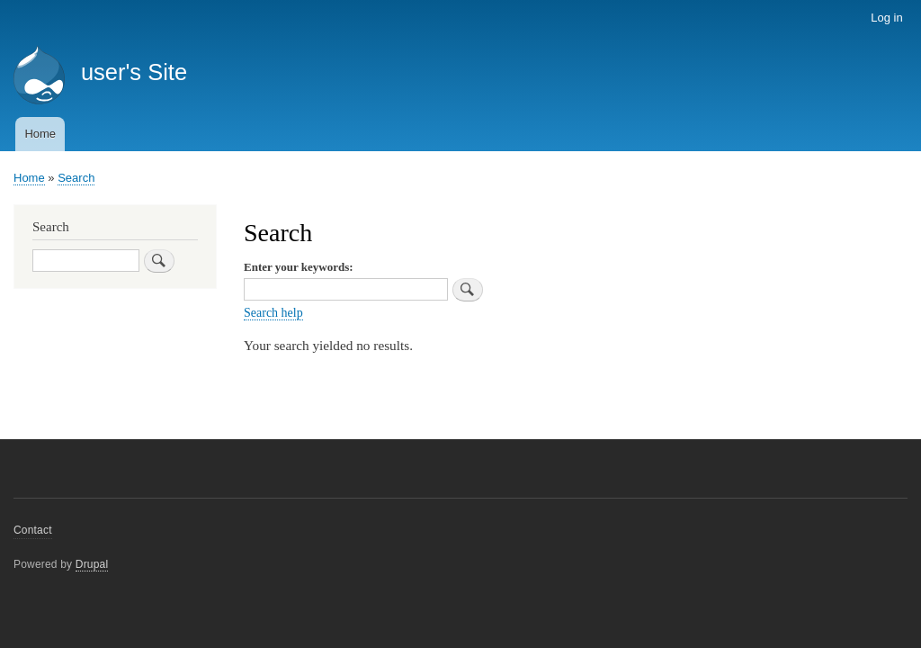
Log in (886, 17)
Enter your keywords (296, 267)
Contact (32, 530)
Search (76, 177)
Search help (273, 313)
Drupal (92, 564)
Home (40, 133)
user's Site (134, 72)
